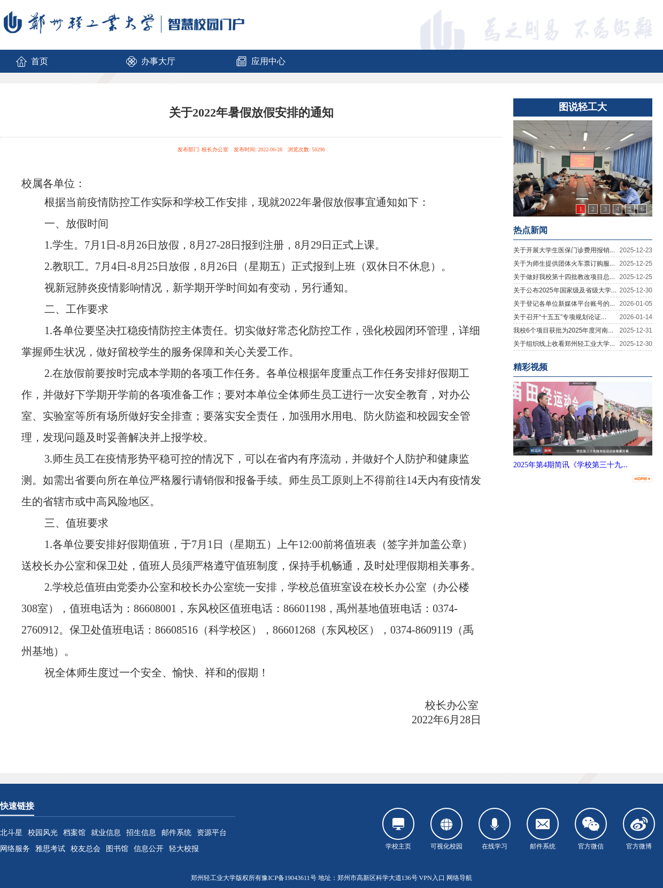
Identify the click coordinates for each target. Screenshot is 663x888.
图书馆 (117, 849)
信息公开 (149, 849)
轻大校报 (184, 849)
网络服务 (15, 849)
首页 (31, 61)
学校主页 (398, 829)
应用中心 (260, 61)
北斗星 (11, 833)
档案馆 (74, 833)
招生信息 (141, 833)
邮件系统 (176, 833)
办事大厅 (150, 61)
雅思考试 (50, 849)
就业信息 (106, 833)
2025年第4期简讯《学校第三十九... (570, 465)
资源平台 (212, 833)
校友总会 (86, 849)
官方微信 (591, 829)
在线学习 (495, 829)
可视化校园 (446, 829)
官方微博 (639, 829)
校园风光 (43, 833)
